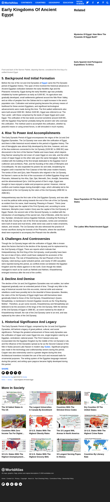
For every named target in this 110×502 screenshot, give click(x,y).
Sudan (47, 347)
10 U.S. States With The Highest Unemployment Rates (12, 457)
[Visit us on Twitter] (11, 484)
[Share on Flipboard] (3, 372)
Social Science (80, 3)
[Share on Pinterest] (15, 372)
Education (68, 3)
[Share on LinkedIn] (19, 372)
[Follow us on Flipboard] (3, 484)
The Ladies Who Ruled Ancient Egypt (91, 227)
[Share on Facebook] (7, 372)
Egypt (44, 83)
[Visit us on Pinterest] (16, 484)
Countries (40, 3)
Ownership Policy (67, 478)
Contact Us (10, 478)
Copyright (24, 478)
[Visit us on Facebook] (7, 484)
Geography (54, 3)
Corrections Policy (55, 478)
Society (25, 377)
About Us (31, 478)
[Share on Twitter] (11, 372)
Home (3, 478)
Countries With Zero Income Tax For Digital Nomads (12, 433)
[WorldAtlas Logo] (10, 3)
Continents (26, 3)
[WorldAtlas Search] (107, 2)
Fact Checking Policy (41, 478)
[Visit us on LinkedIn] (20, 484)
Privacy (17, 478)
